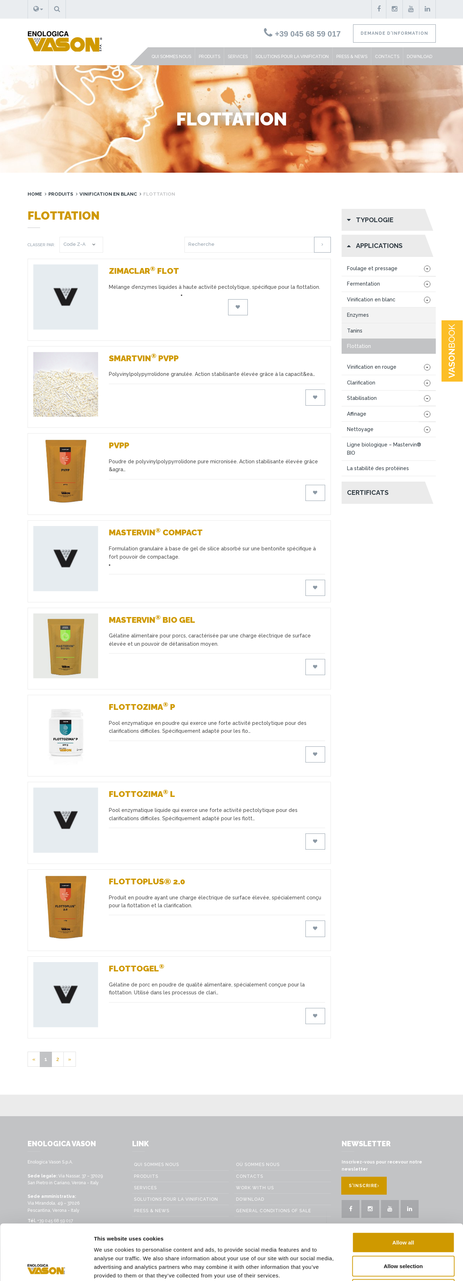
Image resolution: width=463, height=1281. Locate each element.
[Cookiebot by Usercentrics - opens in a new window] (46, 1267)
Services (238, 56)
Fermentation (363, 284)
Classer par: (41, 245)
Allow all (403, 1187)
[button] (38, 9)
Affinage (356, 414)
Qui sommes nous (171, 56)
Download (419, 56)
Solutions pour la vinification (292, 56)
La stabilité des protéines (378, 468)
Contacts (387, 56)
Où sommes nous (258, 1164)
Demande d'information (394, 33)
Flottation (359, 346)
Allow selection (403, 1211)
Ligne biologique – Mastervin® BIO (384, 448)
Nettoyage (360, 429)
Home (35, 194)
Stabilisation (362, 398)
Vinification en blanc (108, 194)
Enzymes (358, 315)
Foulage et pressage (372, 268)
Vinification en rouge (371, 367)
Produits (209, 56)
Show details (405, 1267)
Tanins (354, 331)
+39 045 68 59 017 (302, 33)
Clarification (361, 383)
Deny (403, 1234)
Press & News (351, 56)
